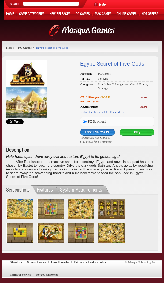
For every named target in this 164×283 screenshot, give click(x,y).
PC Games (83, 14)
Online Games (127, 14)
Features (45, 190)
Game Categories (31, 14)
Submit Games (36, 261)
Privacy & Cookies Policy (90, 261)
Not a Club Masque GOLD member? (102, 111)
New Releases (60, 14)
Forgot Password (47, 274)
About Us (16, 261)
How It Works (60, 261)
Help (102, 4)
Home (10, 14)
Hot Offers (150, 14)
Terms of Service (20, 274)
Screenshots (18, 190)
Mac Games (103, 14)
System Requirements (81, 190)
